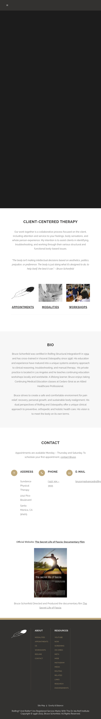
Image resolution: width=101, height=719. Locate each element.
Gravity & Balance (55, 706)
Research (59, 684)
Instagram (59, 663)
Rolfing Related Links (58, 675)
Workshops (78, 307)
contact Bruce (68, 457)
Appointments (23, 307)
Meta (57, 654)
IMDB (57, 658)
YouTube (59, 637)
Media (57, 667)
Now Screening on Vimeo (59, 646)
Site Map (41, 706)
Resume (38, 654)
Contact (39, 658)
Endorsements (62, 688)
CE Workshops (40, 648)
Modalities (50, 307)
